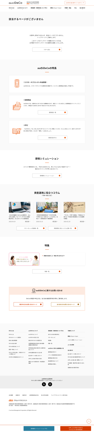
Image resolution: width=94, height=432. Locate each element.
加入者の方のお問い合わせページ (66, 304)
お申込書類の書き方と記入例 (35, 352)
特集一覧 (47, 271)
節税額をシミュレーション (47, 175)
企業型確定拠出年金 (34, 395)
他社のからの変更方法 (35, 340)
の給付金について (14, 346)
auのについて (22, 8)
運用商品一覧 (52, 112)
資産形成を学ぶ (52, 138)
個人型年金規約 (44, 395)
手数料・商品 (68, 8)
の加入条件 (13, 343)
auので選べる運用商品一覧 (56, 348)
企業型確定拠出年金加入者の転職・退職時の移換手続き (36, 344)
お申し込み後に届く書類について (75, 360)
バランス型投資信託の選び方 (54, 355)
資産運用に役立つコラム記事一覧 (63, 228)
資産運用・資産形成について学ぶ (39, 8)
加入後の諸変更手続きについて (76, 357)
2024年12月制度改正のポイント (16, 357)
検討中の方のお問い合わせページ (28, 304)
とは (11, 8)
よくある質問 (71, 344)
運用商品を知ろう (52, 352)
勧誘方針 (24, 395)
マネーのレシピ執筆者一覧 (31, 228)
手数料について (71, 330)
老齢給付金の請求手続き (73, 367)
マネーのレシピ (51, 337)
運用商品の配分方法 (52, 358)
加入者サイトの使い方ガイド (35, 355)
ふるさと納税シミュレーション (75, 340)
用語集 (49, 340)
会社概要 (11, 395)
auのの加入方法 (33, 337)
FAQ (75, 8)
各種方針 (18, 395)
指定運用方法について (53, 361)
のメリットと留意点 (15, 337)
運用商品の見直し (52, 364)
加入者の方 (82, 8)
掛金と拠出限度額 (13, 340)
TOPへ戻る (47, 49)
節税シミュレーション (55, 8)
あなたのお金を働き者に (53, 334)
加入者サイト (74, 2)
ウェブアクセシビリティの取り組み (59, 395)
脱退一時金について (13, 349)
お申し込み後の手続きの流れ (35, 358)
